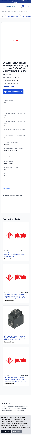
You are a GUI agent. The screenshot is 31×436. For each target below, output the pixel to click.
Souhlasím (6, 431)
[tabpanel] (16, 40)
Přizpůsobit (16, 431)
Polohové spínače (13, 16)
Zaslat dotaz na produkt (13, 91)
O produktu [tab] (6, 188)
